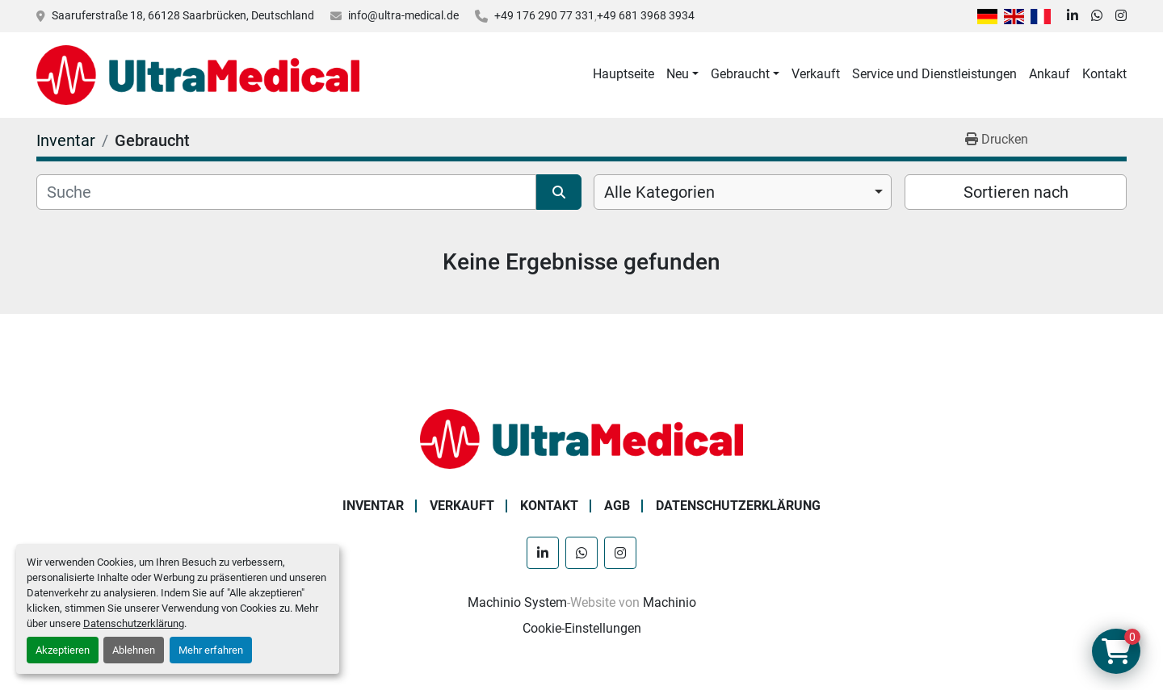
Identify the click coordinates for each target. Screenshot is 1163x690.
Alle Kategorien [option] (659, 192)
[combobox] (743, 192)
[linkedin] (1072, 16)
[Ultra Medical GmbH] (581, 437)
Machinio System (517, 602)
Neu (677, 74)
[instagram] (1121, 16)
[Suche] (286, 192)
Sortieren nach (1016, 192)
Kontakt (1104, 74)
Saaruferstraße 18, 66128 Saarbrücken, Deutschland (183, 15)
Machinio (669, 602)
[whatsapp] (1096, 16)
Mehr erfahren (210, 650)
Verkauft (815, 74)
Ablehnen (133, 650)
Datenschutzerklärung (133, 623)
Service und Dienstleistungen (934, 74)
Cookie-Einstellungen (582, 628)
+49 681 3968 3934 (646, 15)
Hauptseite (623, 74)
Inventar (373, 505)
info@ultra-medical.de (403, 15)
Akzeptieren (63, 650)
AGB (617, 505)
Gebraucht (740, 74)
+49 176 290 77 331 (544, 15)
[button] (682, 74)
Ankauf (1049, 74)
